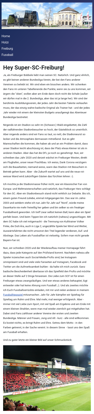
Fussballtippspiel (13, 294)
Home (6, 36)
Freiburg (7, 48)
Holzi (5, 42)
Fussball (7, 55)
